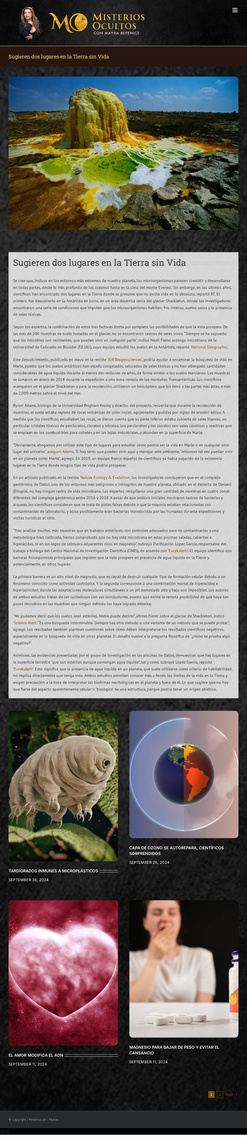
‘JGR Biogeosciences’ (124, 359)
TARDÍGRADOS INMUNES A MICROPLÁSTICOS (53, 870)
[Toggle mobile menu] (235, 10)
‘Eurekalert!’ (178, 550)
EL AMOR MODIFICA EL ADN (36, 1055)
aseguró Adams (60, 451)
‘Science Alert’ (24, 622)
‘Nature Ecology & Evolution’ (105, 477)
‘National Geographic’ (208, 347)
